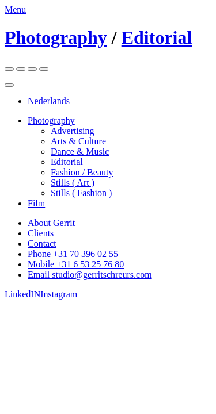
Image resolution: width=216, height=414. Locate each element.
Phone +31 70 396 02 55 (73, 254)
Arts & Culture (78, 141)
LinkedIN (22, 294)
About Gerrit (51, 223)
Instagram (58, 294)
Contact (42, 243)
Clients (41, 233)
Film (36, 203)
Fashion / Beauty (82, 172)
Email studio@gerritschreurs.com (90, 274)
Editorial (157, 37)
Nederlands (49, 101)
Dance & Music (80, 151)
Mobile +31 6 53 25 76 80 (76, 264)
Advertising (72, 131)
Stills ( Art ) (72, 182)
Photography (56, 37)
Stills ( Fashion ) (81, 193)
